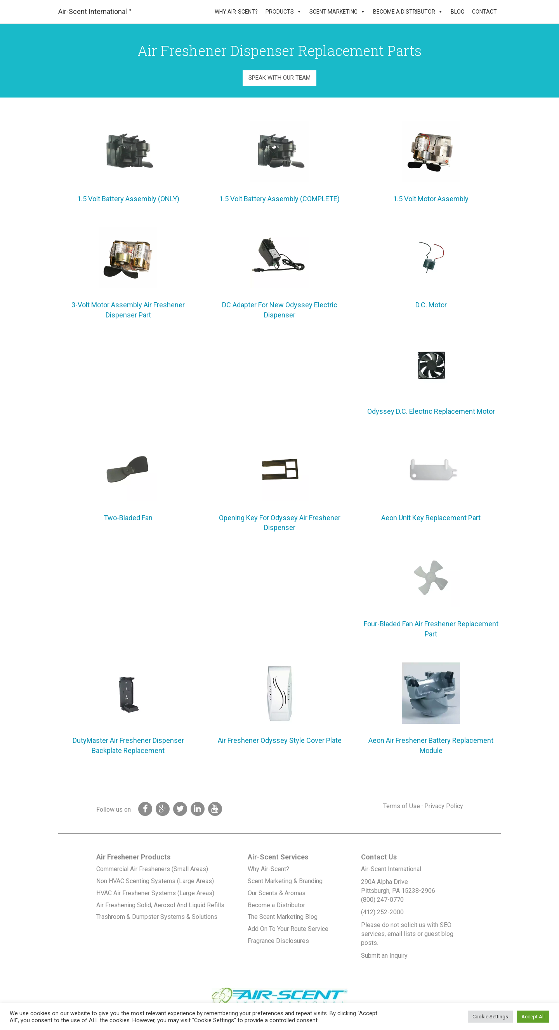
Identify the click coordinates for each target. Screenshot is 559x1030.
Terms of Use (401, 806)
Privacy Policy (443, 806)
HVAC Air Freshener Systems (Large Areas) (155, 893)
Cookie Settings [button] (490, 1017)
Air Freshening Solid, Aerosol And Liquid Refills (160, 905)
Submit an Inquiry (384, 955)
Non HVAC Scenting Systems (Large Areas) (155, 881)
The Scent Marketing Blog (283, 916)
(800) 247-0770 (382, 899)
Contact (484, 12)
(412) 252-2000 (382, 912)
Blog (457, 12)
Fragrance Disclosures (278, 941)
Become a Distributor (404, 12)
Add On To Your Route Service (288, 928)
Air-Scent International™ (94, 11)
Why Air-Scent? (236, 12)
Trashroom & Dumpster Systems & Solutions (156, 916)
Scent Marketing (333, 12)
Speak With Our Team (279, 77)
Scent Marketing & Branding (285, 881)
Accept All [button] (533, 1017)
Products (280, 12)
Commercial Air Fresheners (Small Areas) (152, 869)
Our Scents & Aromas (277, 893)
